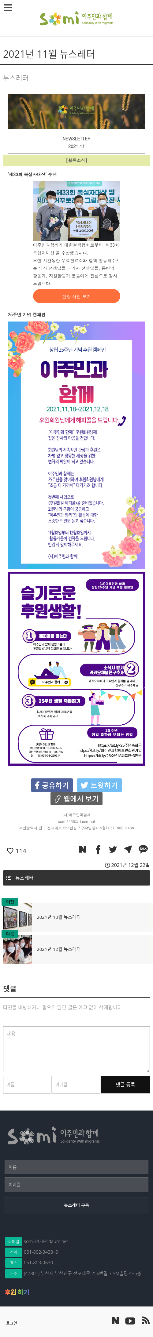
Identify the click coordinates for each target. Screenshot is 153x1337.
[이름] (76, 1167)
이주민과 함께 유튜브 (130, 1320)
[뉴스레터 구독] (76, 1205)
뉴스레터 (24, 878)
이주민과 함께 (76, 18)
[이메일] (76, 1184)
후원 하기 (17, 1292)
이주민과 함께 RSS (145, 1320)
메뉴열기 (9, 7)
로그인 (11, 1323)
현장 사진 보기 (76, 296)
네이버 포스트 (115, 1321)
